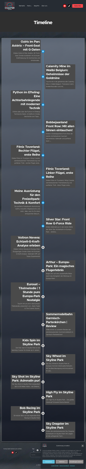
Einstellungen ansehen (76, 461)
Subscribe (77, 6)
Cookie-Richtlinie (55, 465)
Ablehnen (61, 461)
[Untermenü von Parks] (31, 5)
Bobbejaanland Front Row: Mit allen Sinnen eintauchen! (60, 126)
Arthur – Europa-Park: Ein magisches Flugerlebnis (60, 266)
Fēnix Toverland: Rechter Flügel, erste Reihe (28, 150)
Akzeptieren (48, 461)
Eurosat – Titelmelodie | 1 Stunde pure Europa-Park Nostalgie (29, 292)
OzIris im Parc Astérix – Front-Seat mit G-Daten (26, 45)
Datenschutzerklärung (64, 465)
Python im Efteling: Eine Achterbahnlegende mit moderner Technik (26, 100)
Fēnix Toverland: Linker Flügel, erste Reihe (59, 172)
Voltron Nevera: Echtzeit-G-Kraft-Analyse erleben (28, 241)
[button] (82, 446)
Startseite (22, 5)
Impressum (72, 465)
